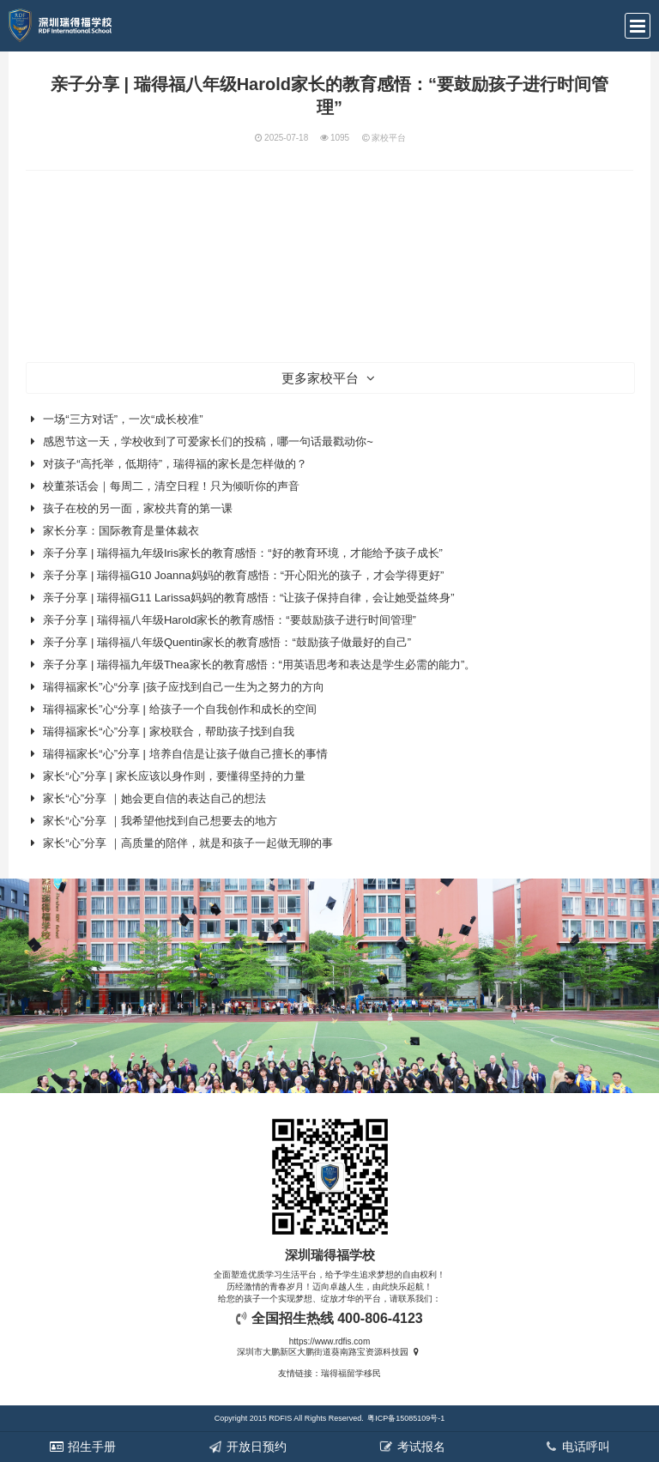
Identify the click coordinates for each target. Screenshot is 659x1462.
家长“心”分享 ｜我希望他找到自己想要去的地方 (159, 820)
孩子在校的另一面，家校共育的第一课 (138, 508)
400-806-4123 (380, 1318)
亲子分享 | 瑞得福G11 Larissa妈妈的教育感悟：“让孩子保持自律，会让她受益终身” (248, 597)
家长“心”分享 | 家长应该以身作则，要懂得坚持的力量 (174, 776)
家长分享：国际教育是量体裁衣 (121, 530)
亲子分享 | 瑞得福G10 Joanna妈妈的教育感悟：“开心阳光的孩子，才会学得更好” (243, 575)
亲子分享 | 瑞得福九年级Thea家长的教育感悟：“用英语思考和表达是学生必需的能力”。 (259, 664)
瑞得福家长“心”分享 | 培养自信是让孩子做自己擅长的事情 (185, 753)
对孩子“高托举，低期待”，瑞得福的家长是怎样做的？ (175, 463)
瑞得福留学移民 (351, 1373)
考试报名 (411, 1446)
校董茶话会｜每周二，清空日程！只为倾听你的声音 (171, 486)
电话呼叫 (576, 1446)
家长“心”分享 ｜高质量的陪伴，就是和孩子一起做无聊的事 (187, 843)
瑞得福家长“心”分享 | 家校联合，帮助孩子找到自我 (168, 731)
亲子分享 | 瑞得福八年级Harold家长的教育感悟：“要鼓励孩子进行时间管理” (229, 619)
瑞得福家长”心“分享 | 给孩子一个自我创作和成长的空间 (179, 709)
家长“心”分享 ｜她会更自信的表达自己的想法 (154, 798)
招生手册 (82, 1446)
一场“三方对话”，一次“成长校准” (123, 419)
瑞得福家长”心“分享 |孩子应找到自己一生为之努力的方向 (183, 686)
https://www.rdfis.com (329, 1341)
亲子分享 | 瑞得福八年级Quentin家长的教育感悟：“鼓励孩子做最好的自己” (227, 642)
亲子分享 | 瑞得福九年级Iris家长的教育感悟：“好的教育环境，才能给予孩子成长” (243, 553)
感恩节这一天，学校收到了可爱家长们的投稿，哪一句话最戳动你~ (208, 441)
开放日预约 (247, 1446)
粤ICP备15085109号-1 (405, 1418)
